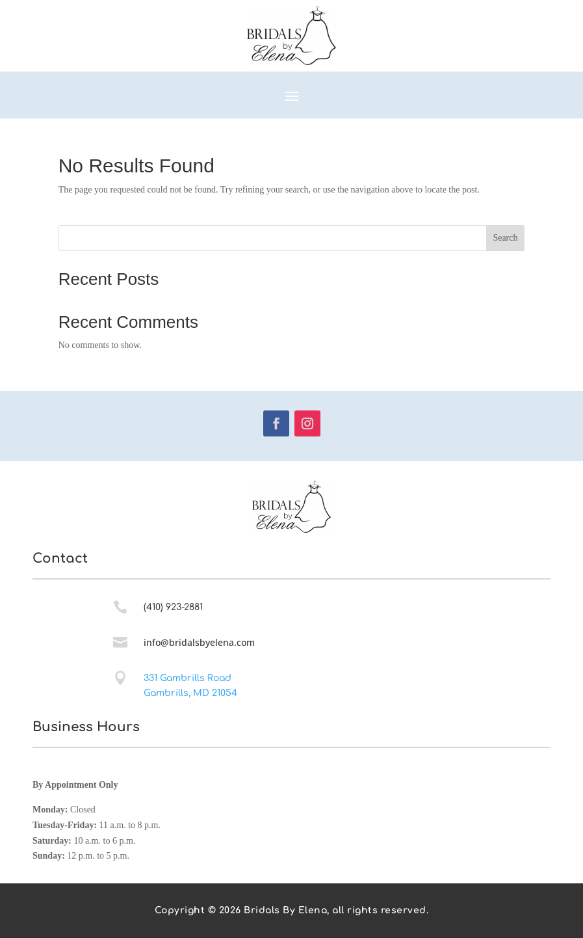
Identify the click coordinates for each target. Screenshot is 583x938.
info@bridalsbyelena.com (199, 642)
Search (505, 238)
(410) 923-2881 (173, 607)
